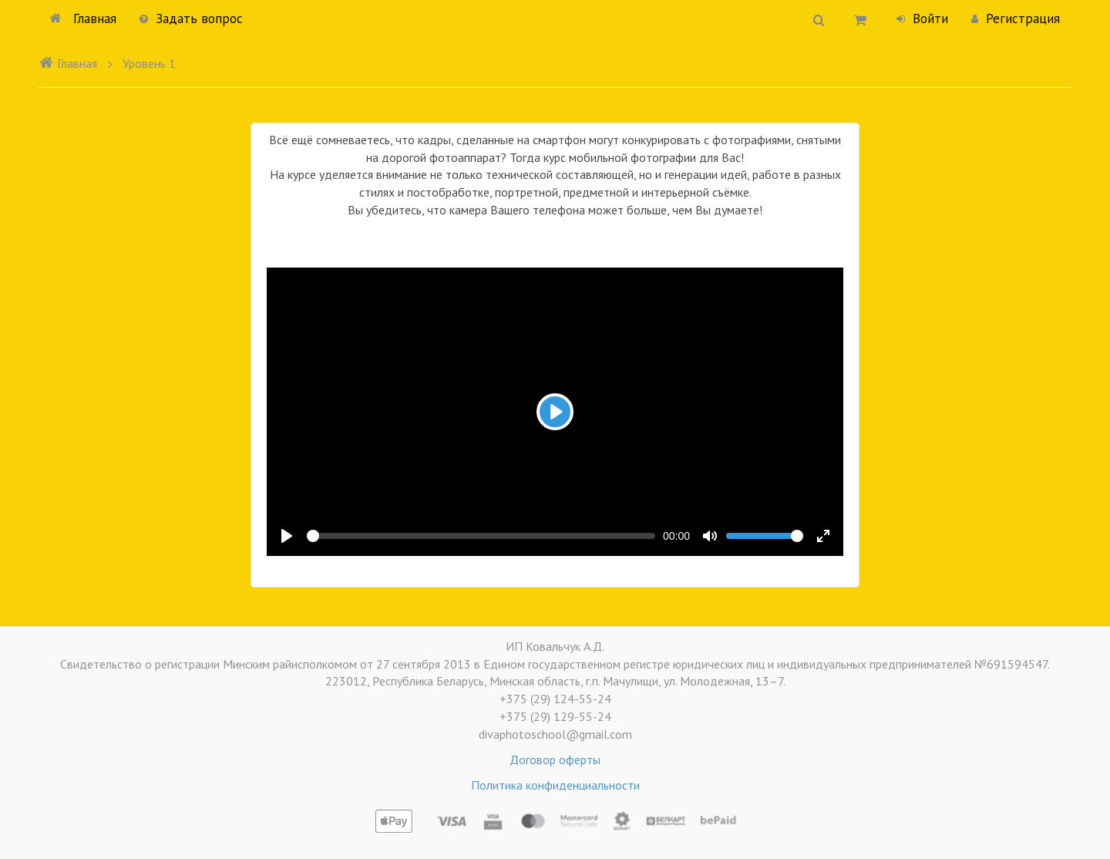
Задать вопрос (191, 18)
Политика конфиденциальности (555, 785)
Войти (922, 18)
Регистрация (1015, 18)
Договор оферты (555, 759)
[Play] (555, 411)
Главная (83, 18)
